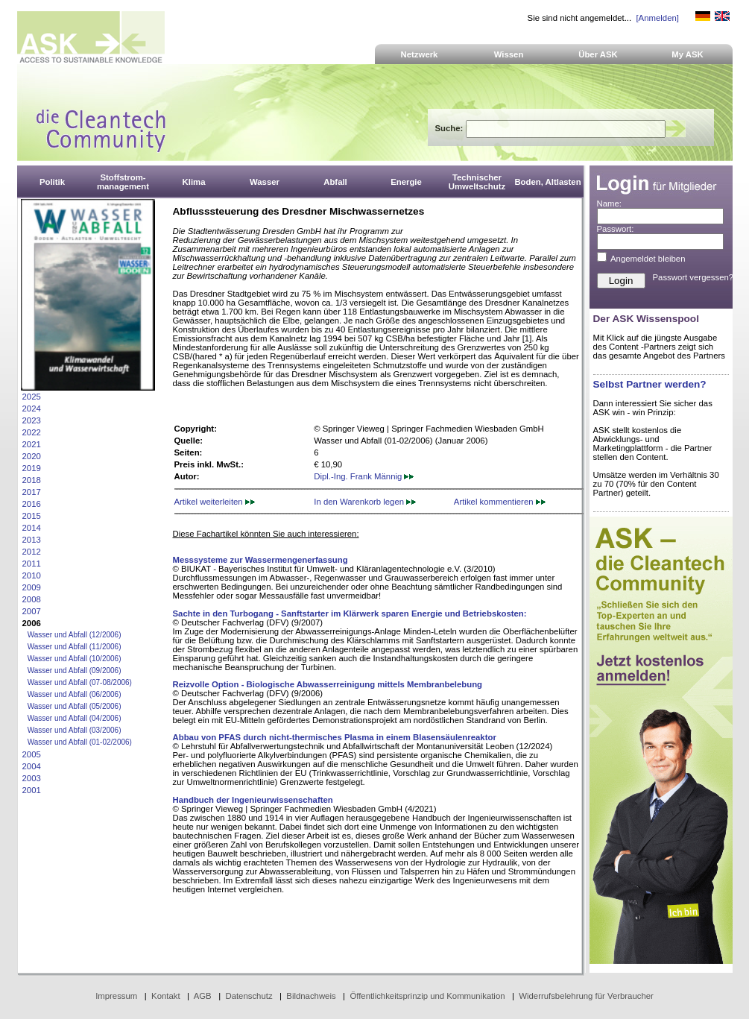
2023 (31, 420)
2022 (31, 432)
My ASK (687, 54)
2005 (31, 754)
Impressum (116, 995)
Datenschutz (248, 995)
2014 (31, 527)
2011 (31, 563)
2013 (31, 539)
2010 (31, 575)
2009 (31, 587)
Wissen (509, 54)
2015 (31, 515)
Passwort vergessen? (693, 277)
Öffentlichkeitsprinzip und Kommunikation (427, 995)
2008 (31, 599)
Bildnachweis (310, 995)
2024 (31, 408)
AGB (203, 995)
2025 (31, 396)
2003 (31, 778)
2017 (31, 492)
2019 (31, 468)
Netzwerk (419, 54)
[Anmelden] (657, 17)
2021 (31, 444)
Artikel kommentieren (500, 501)
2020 (31, 456)
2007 (31, 611)
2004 (31, 766)
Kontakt (165, 995)
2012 (31, 551)
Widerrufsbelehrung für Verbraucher (586, 995)
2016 (31, 503)
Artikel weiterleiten (214, 501)
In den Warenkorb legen (365, 501)
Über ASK (598, 54)
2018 (31, 480)
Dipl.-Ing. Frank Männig (364, 476)
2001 (31, 790)
